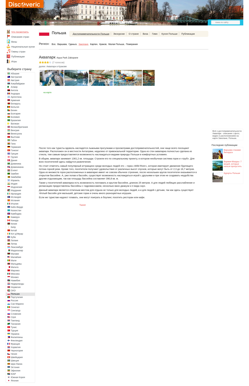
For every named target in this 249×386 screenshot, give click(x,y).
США (13, 317)
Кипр (13, 227)
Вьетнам (15, 137)
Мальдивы (16, 264)
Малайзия (16, 257)
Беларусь (15, 103)
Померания (132, 44)
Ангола (14, 90)
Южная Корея (18, 377)
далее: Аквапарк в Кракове (53, 66)
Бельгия (15, 107)
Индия (14, 183)
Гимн (155, 33)
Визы (14, 41)
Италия (14, 203)
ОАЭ (13, 290)
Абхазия (15, 73)
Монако (15, 277)
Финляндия (16, 340)
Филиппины (17, 337)
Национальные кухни (23, 46)
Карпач (94, 44)
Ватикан (15, 123)
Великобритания (19, 127)
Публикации (18, 56)
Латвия (14, 240)
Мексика (15, 274)
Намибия (15, 280)
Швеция (15, 360)
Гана (13, 143)
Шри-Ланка (16, 364)
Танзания (15, 324)
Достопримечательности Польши (91, 33)
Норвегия (15, 287)
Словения (16, 314)
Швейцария (17, 357)
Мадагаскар (17, 250)
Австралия (16, 77)
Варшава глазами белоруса (232, 151)
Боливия (15, 117)
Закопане (83, 44)
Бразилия (16, 120)
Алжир (14, 87)
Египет (14, 170)
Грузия (14, 157)
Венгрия (15, 130)
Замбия (15, 173)
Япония (15, 380)
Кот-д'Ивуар (17, 233)
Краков (102, 44)
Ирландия (16, 193)
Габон (14, 140)
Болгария (15, 113)
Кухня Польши (169, 33)
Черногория (17, 350)
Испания (15, 200)
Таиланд (15, 320)
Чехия (14, 354)
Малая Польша (116, 44)
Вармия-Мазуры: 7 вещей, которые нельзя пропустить (233, 163)
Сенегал (15, 307)
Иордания (16, 190)
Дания (14, 160)
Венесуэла (16, 133)
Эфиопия (15, 370)
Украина (15, 334)
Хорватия (15, 347)
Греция (14, 153)
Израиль (15, 180)
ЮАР (13, 374)
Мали (14, 260)
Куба (13, 237)
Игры (14, 61)
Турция (14, 330)
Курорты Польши (232, 173)
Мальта (14, 267)
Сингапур (15, 310)
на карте (47, 92)
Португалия (17, 297)
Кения (14, 223)
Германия (16, 147)
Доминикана (17, 167)
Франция (15, 344)
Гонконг (15, 150)
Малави (15, 254)
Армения (15, 100)
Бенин (14, 110)
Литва (14, 244)
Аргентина (16, 97)
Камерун (15, 217)
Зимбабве (16, 177)
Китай (14, 230)
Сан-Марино (17, 304)
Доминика (16, 163)
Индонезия (16, 187)
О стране (134, 33)
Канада (14, 220)
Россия (14, 300)
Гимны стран (18, 51)
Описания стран (20, 36)
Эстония (15, 367)
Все (53, 44)
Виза (145, 33)
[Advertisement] (224, 80)
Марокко (15, 270)
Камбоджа (16, 213)
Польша (15, 294)
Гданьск (73, 44)
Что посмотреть (20, 32)
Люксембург (17, 247)
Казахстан (16, 210)
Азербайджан (18, 83)
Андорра (15, 93)
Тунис (14, 327)
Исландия (16, 197)
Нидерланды (17, 284)
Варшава (62, 44)
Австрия (15, 80)
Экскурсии (119, 33)
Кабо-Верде (17, 207)
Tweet (82, 205)
